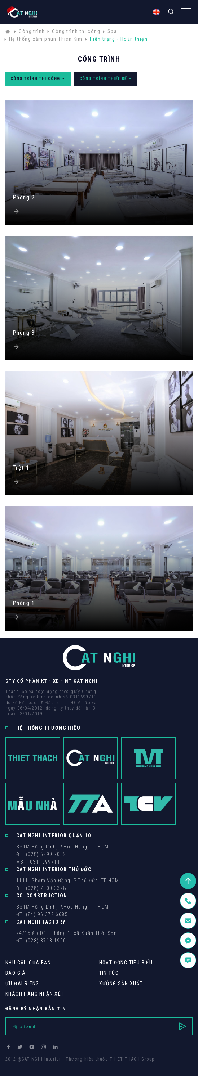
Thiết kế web (19, 1065)
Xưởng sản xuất (121, 983)
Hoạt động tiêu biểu (126, 962)
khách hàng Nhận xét (34, 994)
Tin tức (109, 973)
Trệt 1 (21, 467)
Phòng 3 (24, 332)
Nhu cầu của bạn (28, 962)
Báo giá (15, 973)
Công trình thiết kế (105, 79)
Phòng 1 (24, 603)
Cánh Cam (55, 1065)
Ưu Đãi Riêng (22, 983)
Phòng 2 (24, 197)
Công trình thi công (38, 79)
